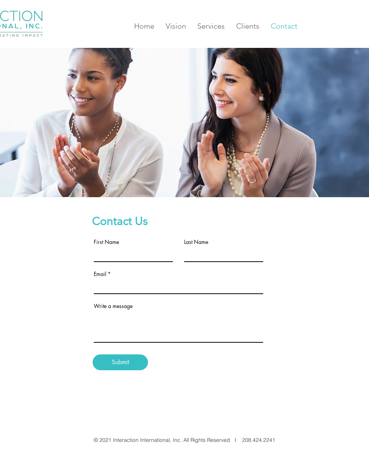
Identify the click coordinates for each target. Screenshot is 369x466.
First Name (106, 242)
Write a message (113, 306)
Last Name (196, 242)
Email (100, 274)
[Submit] (120, 362)
